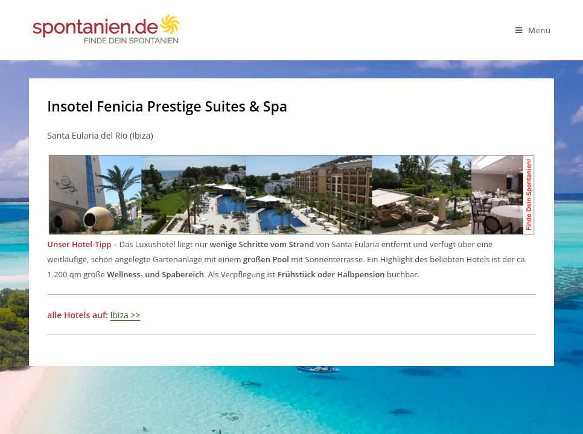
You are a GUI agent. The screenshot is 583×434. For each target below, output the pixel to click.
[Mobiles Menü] (533, 30)
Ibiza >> (125, 315)
